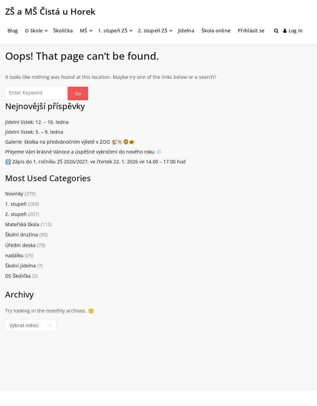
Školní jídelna (20, 265)
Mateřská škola (22, 224)
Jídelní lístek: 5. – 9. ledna (34, 132)
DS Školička (18, 276)
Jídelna (186, 30)
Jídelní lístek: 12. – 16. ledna (37, 122)
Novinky (14, 193)
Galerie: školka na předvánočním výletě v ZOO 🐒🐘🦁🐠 (70, 142)
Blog (13, 30)
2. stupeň (16, 214)
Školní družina (21, 234)
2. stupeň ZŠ (152, 30)
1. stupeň (16, 204)
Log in (293, 30)
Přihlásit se (251, 30)
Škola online (216, 30)
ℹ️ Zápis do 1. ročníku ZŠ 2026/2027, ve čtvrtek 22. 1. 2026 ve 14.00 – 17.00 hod (95, 161)
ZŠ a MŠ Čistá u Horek (50, 11)
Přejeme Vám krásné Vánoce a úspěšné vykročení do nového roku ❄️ (83, 151)
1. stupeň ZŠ (112, 30)
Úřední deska (20, 245)
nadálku (14, 255)
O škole (34, 30)
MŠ (83, 30)
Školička (63, 30)
